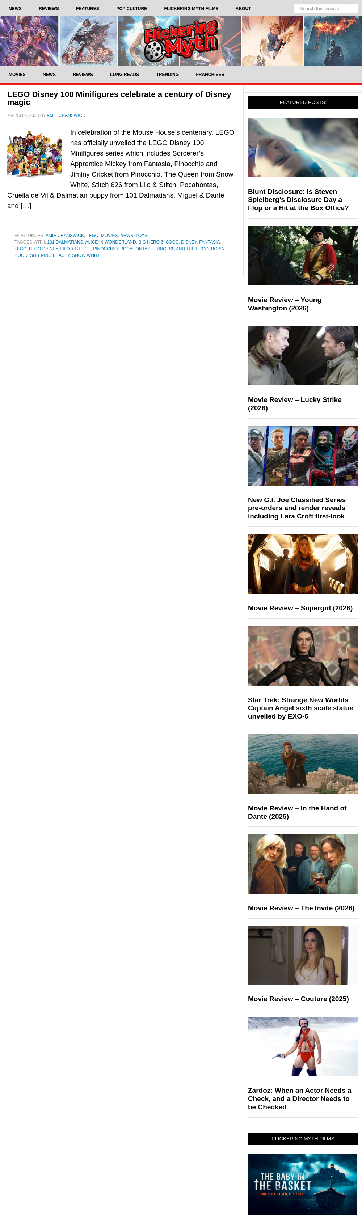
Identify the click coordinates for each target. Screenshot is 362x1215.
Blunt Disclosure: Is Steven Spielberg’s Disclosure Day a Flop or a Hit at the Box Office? (298, 200)
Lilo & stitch (75, 248)
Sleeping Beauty (50, 255)
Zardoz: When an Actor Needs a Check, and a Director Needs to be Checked (299, 1099)
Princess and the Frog (181, 248)
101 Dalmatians (65, 242)
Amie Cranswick (65, 235)
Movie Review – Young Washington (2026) (284, 304)
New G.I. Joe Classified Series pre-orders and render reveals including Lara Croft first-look (297, 508)
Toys (141, 235)
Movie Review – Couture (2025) (298, 999)
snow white (86, 255)
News (126, 235)
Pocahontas (135, 248)
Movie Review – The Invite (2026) (301, 908)
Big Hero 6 (150, 242)
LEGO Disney (43, 248)
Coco (172, 242)
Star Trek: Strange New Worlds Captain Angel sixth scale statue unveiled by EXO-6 (300, 708)
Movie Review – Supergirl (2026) (300, 608)
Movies (109, 235)
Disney (189, 242)
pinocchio (105, 248)
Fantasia (209, 242)
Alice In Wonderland (110, 242)
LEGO (92, 235)
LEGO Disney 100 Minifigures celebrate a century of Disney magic (119, 98)
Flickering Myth (181, 40)
